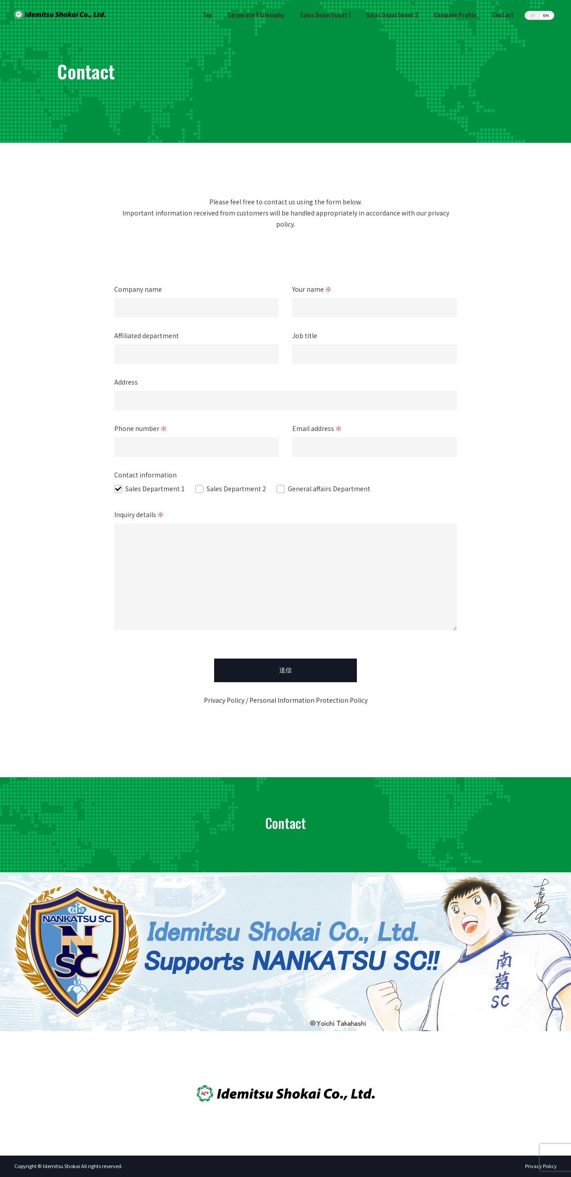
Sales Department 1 (325, 14)
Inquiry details (285, 571)
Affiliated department (196, 344)
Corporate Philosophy (256, 14)
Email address (374, 437)
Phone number (196, 437)
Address (285, 391)
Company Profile (455, 14)
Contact (502, 14)
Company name (196, 298)
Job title (374, 344)
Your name (374, 298)
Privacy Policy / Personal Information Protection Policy (286, 700)
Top (207, 14)
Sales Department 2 (392, 14)
